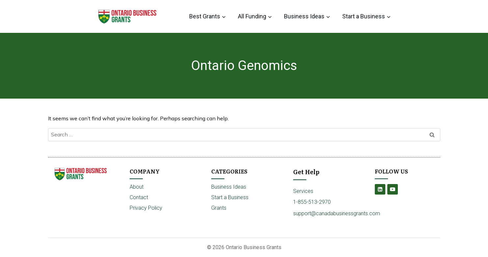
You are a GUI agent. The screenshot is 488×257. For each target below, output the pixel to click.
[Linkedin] (380, 189)
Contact (139, 197)
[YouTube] (392, 189)
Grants (218, 208)
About (136, 187)
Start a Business (229, 197)
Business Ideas (228, 187)
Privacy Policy (146, 208)
